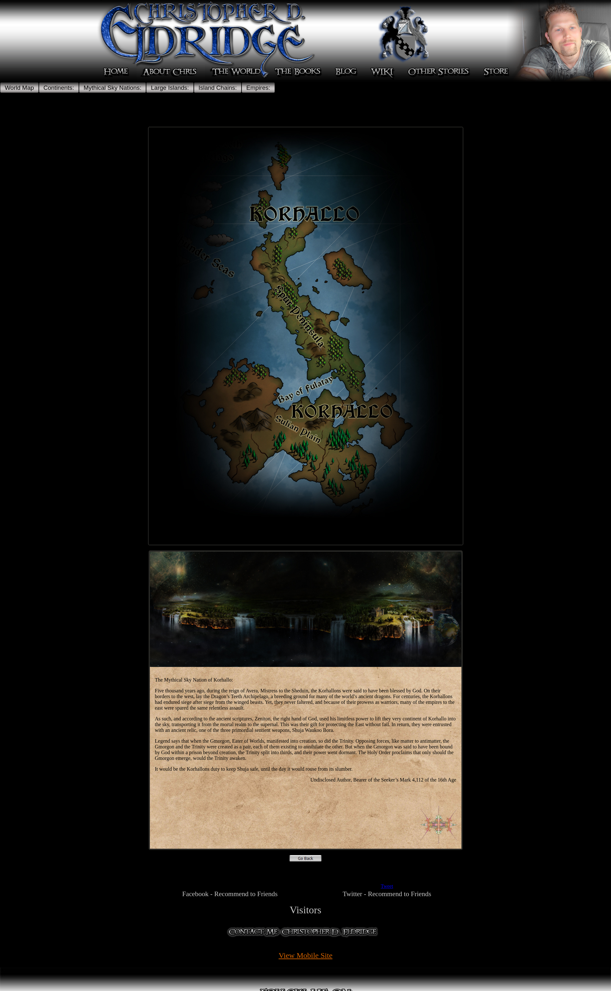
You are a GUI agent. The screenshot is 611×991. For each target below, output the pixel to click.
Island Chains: (218, 87)
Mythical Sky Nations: (113, 87)
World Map (19, 87)
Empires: (258, 87)
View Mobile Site (305, 955)
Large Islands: (170, 87)
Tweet (387, 886)
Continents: (59, 87)
